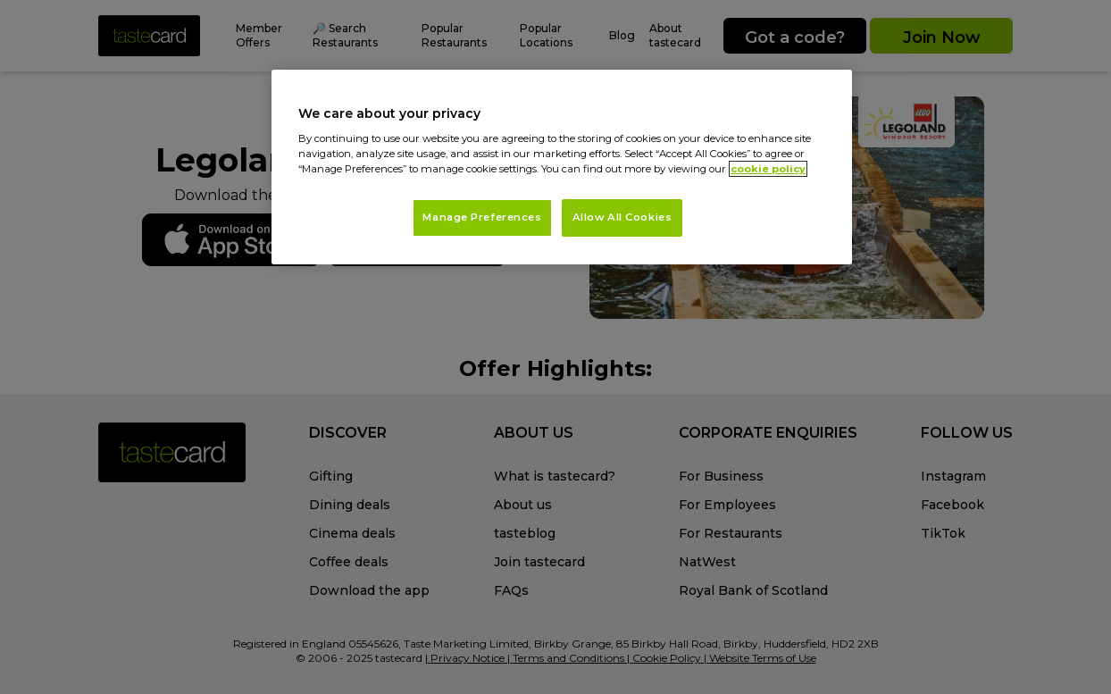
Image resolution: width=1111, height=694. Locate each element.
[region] (561, 167)
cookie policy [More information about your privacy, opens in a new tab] (768, 169)
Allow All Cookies (622, 217)
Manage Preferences (481, 217)
